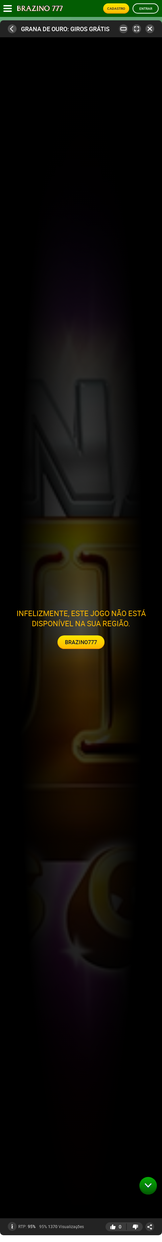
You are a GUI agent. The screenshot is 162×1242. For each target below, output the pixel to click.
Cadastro (116, 8)
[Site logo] (40, 8)
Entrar (145, 8)
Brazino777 (81, 642)
